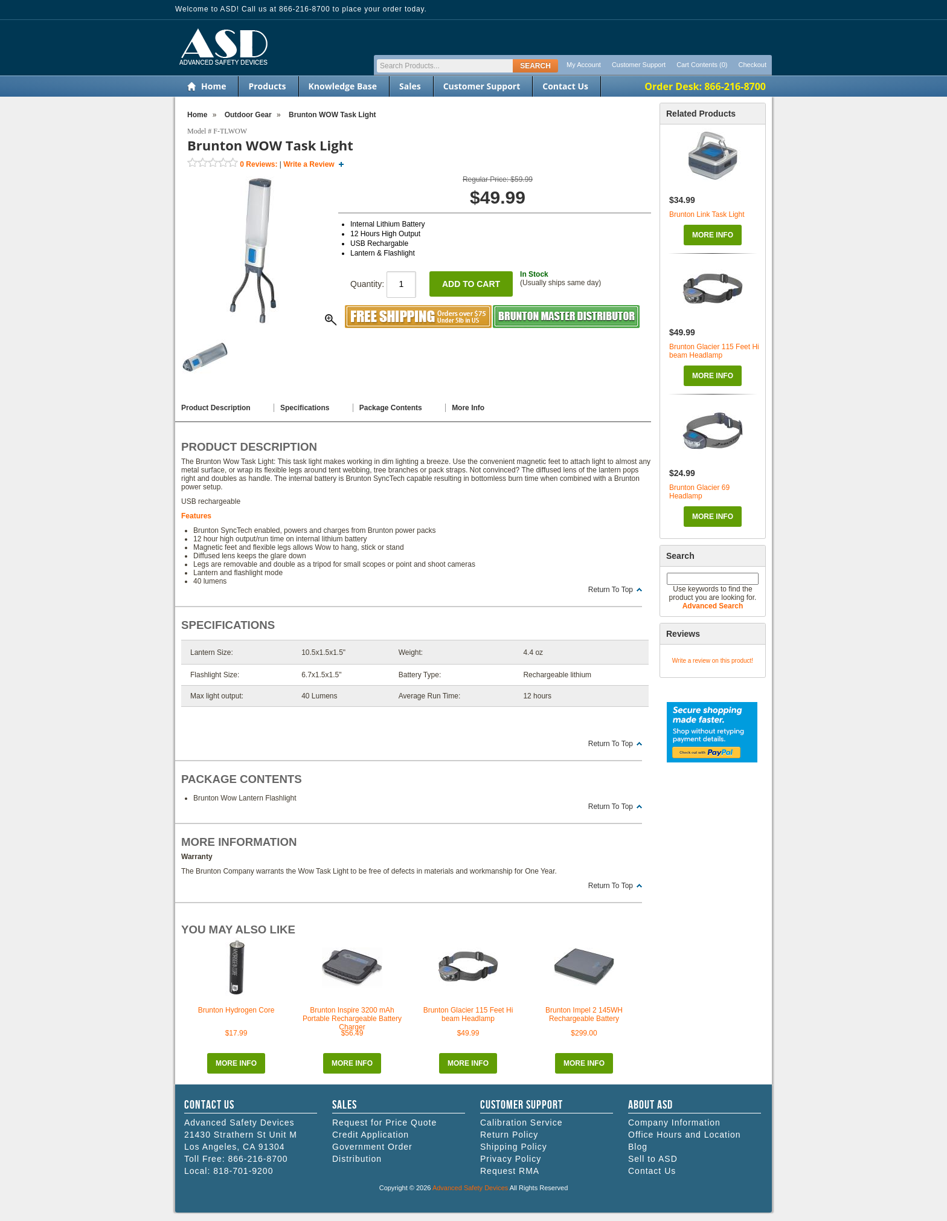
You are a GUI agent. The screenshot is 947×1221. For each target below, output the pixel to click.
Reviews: (258, 164)
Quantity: (383, 284)
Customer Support (639, 64)
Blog (637, 1147)
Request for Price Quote (384, 1122)
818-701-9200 (243, 1171)
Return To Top (610, 589)
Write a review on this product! (712, 660)
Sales (410, 86)
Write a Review (308, 164)
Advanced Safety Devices (470, 1187)
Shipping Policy (513, 1147)
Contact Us (565, 86)
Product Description (216, 408)
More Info (712, 235)
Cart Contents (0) (701, 64)
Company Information (674, 1122)
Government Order (372, 1147)
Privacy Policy (510, 1159)
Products (267, 86)
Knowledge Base (343, 86)
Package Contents (390, 408)
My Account (584, 64)
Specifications (304, 408)
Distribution (357, 1159)
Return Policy (509, 1134)
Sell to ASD (653, 1159)
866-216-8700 (257, 1159)
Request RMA (509, 1171)
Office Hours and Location (684, 1134)
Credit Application (370, 1134)
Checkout (752, 64)
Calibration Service (521, 1122)
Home (213, 86)
